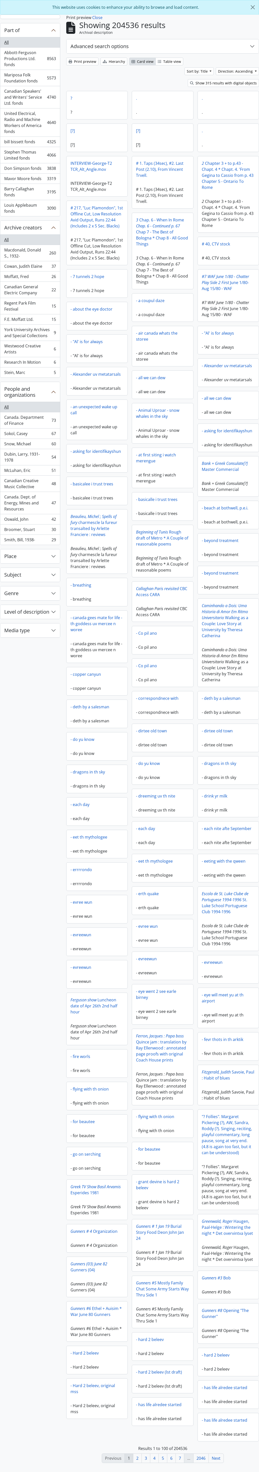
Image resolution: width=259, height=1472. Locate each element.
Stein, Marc (30, 373)
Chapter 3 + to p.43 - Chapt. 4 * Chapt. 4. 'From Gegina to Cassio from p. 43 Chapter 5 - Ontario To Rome (228, 175)
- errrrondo (81, 871)
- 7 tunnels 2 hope (134, 276)
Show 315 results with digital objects (223, 83)
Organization (140, 1232)
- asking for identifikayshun (227, 434)
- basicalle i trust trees (157, 499)
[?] (72, 130)
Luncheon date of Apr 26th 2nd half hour (140, 1007)
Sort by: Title (198, 71)
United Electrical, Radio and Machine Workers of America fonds (30, 122)
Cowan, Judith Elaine (30, 267)
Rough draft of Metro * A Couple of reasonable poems (162, 538)
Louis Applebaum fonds (30, 208)
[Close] (253, 7)
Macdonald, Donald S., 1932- (30, 253)
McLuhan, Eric (30, 471)
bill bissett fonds (30, 143)
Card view (143, 61)
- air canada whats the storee (157, 336)
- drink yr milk (214, 799)
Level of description (26, 611)
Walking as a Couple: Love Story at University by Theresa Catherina (225, 623)
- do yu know (82, 740)
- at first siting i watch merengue (156, 458)
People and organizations (20, 391)
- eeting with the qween (224, 864)
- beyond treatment (220, 543)
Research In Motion (30, 363)
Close (97, 17)
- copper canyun (85, 675)
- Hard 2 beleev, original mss (139, 1390)
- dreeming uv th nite (155, 796)
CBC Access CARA (161, 591)
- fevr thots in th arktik (176, 1042)
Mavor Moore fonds (30, 180)
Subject (12, 574)
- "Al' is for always (218, 336)
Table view (169, 61)
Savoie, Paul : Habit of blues (181, 1078)
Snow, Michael (30, 445)
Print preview (82, 61)
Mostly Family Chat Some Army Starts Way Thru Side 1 (139, 1290)
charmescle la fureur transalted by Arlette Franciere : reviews (93, 527)
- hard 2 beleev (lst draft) (136, 1373)
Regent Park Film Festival (30, 306)
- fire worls (127, 1057)
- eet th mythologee (88, 838)
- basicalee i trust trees (91, 485)
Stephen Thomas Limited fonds (30, 155)
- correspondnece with (157, 698)
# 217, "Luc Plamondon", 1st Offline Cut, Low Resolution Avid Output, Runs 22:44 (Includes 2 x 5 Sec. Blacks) (96, 217)
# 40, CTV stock (216, 244)
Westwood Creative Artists (30, 349)
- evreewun (80, 936)
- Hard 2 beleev (131, 1354)
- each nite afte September (227, 831)
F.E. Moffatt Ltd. (30, 320)
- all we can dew (150, 377)
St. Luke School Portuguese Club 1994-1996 (225, 905)
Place (10, 556)
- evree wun (81, 903)
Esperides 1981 (142, 1191)
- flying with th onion (136, 1090)
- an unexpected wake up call (93, 411)
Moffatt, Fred (30, 278)
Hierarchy (114, 61)
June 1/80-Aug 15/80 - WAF (178, 287)
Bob (193, 1279)
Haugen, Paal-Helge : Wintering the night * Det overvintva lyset (204, 1229)
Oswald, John (30, 520)
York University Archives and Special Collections (30, 332)
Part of (12, 30)
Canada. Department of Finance (30, 420)
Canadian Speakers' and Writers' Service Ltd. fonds (30, 97)
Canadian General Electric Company (30, 290)
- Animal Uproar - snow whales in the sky (157, 413)
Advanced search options (99, 46)
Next (216, 1458)
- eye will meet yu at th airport (176, 1001)
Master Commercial (225, 469)
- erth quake (147, 893)
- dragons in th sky (219, 766)
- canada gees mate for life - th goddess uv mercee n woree (96, 625)
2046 (201, 1458)
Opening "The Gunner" (202, 1315)
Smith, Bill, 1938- (30, 541)
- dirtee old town (151, 731)
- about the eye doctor (138, 309)
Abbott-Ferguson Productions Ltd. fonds (30, 58)
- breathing (80, 586)
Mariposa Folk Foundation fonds (30, 78)
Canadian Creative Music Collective (30, 483)
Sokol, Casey (30, 435)
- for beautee (129, 1123)
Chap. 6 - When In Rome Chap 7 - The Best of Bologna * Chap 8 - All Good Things (162, 232)
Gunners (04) (135, 1268)
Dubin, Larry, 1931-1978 (30, 457)
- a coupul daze (150, 300)
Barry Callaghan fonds (30, 192)
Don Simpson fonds (30, 169)
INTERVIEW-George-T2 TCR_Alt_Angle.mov (91, 166)
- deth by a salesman (221, 701)
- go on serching (132, 1155)
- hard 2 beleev (126, 1341)
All (6, 42)
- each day (80, 806)
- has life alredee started (201, 1389)
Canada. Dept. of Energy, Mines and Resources (30, 503)
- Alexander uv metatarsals (227, 368)
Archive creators (23, 227)
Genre (11, 593)
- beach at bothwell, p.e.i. (225, 511)
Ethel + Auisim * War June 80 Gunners (142, 1312)
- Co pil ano (146, 633)
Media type (17, 630)
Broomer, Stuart (30, 530)
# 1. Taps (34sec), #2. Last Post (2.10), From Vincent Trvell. (160, 169)
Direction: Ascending (236, 71)
